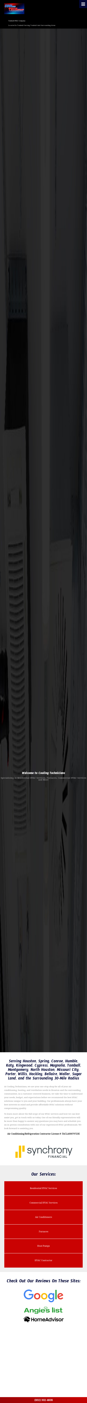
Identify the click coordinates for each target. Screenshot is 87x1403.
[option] (43, 701)
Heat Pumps (43, 1245)
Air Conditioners (43, 1217)
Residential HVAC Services (43, 1188)
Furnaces (43, 1231)
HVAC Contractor (43, 1260)
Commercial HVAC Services (43, 1202)
